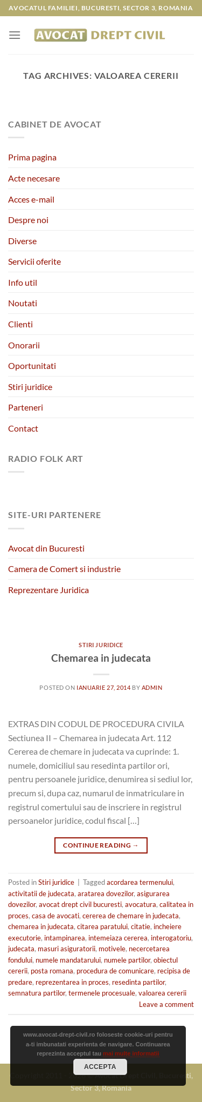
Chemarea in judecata (101, 657)
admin (152, 687)
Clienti (20, 324)
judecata (21, 948)
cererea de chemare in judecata (130, 915)
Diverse (22, 241)
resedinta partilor (138, 982)
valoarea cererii (162, 993)
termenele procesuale (101, 993)
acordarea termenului (140, 882)
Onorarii (24, 345)
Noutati (22, 303)
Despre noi (28, 219)
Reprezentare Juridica (48, 589)
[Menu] (14, 35)
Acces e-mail (31, 199)
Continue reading (101, 845)
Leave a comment (166, 1004)
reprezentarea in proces (72, 982)
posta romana (52, 970)
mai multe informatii (131, 1053)
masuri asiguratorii (66, 948)
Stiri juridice (30, 386)
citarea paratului (102, 926)
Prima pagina (32, 157)
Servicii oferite (34, 261)
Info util (22, 282)
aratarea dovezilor (106, 893)
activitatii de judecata (41, 893)
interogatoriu (171, 937)
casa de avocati (55, 915)
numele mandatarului (68, 960)
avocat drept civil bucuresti (80, 904)
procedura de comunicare (115, 970)
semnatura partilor (36, 993)
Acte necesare (34, 178)
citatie (140, 926)
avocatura (140, 904)
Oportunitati (32, 365)
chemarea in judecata (41, 926)
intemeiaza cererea (118, 937)
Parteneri (25, 407)
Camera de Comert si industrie (64, 568)
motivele (112, 948)
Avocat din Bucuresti (46, 548)
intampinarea (64, 937)
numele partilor (127, 960)
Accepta (100, 1067)
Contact (23, 428)
